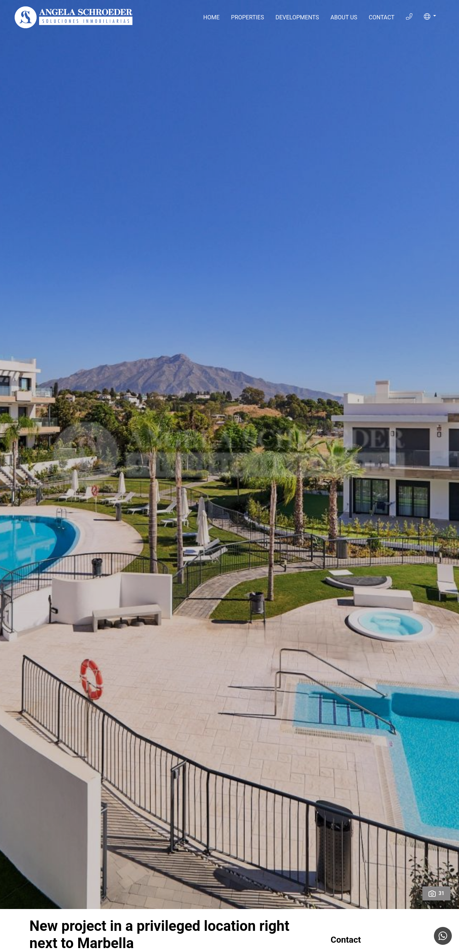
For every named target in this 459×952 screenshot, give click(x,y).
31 (436, 893)
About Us (343, 17)
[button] (430, 16)
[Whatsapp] (443, 936)
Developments (297, 17)
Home (211, 17)
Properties (247, 17)
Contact (381, 17)
